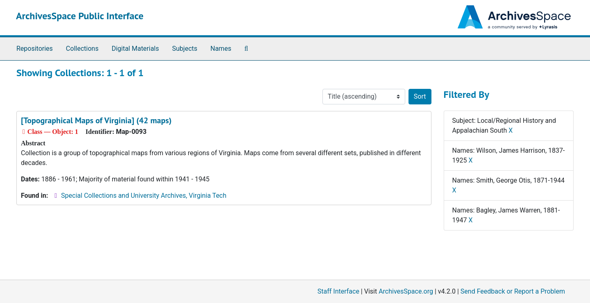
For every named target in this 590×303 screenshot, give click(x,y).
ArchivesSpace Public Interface (79, 15)
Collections (82, 48)
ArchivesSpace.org (406, 291)
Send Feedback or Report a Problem (513, 291)
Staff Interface (338, 291)
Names (221, 48)
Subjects (184, 48)
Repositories (34, 48)
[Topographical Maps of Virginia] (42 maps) (96, 120)
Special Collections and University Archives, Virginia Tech (143, 195)
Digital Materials (135, 48)
